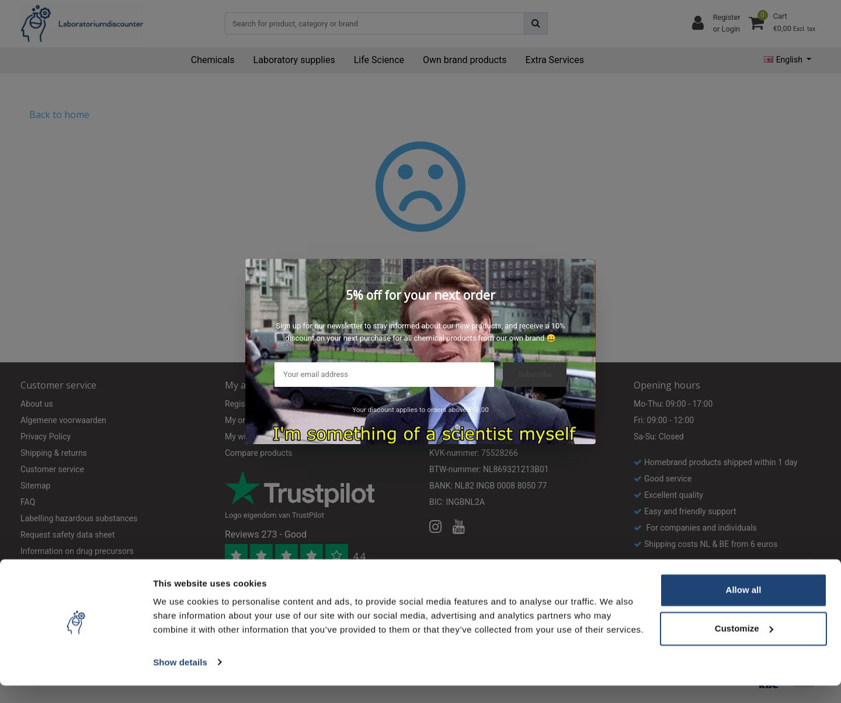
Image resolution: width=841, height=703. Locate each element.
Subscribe (534, 374)
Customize (744, 646)
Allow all (744, 608)
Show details (180, 680)
